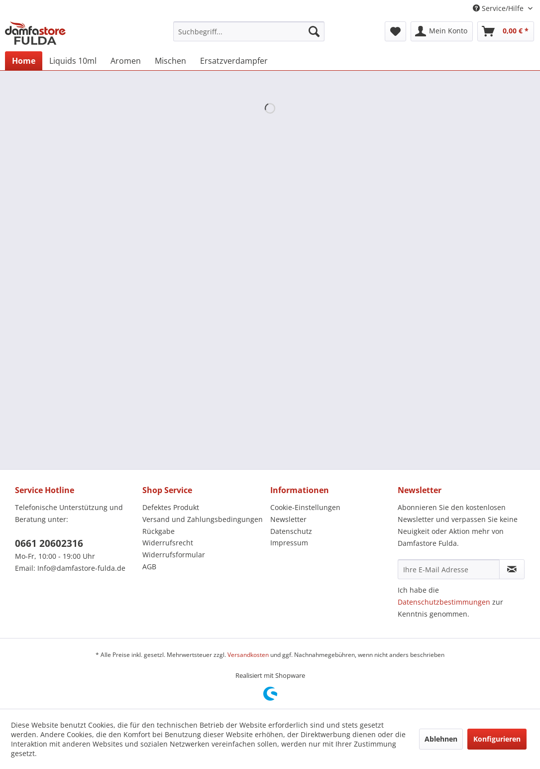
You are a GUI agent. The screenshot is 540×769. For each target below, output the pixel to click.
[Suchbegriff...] (248, 31)
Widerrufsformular (173, 554)
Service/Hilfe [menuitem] (499, 8)
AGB (149, 566)
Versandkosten (248, 654)
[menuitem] (248, 31)
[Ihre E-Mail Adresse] (449, 569)
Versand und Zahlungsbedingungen (202, 519)
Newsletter (288, 519)
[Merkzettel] (395, 31)
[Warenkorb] (505, 31)
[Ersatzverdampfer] (234, 60)
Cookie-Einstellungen (305, 507)
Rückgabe (158, 531)
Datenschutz (291, 531)
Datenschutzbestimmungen (444, 602)
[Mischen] (170, 60)
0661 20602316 (49, 543)
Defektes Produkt (170, 507)
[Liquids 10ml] (73, 60)
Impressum (289, 542)
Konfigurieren (497, 739)
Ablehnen (441, 739)
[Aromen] (126, 60)
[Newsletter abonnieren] (512, 569)
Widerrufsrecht (167, 542)
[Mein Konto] (442, 31)
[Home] (23, 60)
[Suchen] (314, 31)
